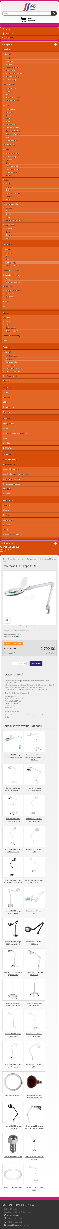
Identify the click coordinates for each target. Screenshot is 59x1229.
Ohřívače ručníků (12, 331)
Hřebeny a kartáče (12, 166)
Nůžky (5, 530)
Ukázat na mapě (12, 1215)
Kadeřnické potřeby (11, 469)
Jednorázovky (8, 520)
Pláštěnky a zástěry (12, 169)
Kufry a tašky (10, 109)
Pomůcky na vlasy (12, 128)
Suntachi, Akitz (11, 88)
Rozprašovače (11, 125)
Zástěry (8, 115)
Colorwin (9, 235)
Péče (5, 438)
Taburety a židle (11, 362)
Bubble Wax (8, 448)
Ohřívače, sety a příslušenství (15, 433)
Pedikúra (6, 347)
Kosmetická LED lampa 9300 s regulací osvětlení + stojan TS (34, 757)
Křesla (8, 58)
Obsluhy (9, 196)
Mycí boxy (9, 61)
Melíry (8, 238)
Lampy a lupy (11, 262)
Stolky (8, 190)
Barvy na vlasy (9, 225)
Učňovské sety (9, 145)
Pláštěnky (9, 112)
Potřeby (6, 105)
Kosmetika (7, 244)
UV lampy (7, 397)
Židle (7, 256)
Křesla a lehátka (11, 356)
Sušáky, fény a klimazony (14, 73)
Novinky (7, 33)
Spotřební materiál (10, 376)
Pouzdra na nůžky (12, 101)
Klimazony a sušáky (13, 193)
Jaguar (8, 94)
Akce (6, 29)
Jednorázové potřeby (13, 134)
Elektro (6, 510)
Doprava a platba (6, 549)
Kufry (5, 306)
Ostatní (8, 91)
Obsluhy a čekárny (12, 67)
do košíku (36, 663)
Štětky (8, 137)
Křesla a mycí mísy (12, 153)
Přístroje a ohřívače (12, 265)
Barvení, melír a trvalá (13, 131)
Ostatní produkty (11, 140)
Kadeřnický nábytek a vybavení (15, 474)
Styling (8, 214)
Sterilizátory (10, 359)
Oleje (5, 340)
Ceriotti (6, 180)
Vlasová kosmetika (10, 204)
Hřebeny (9, 118)
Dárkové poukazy (10, 459)
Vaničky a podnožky (13, 371)
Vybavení (7, 54)
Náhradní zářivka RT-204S (13, 1187)
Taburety (9, 64)
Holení (8, 175)
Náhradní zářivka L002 (13, 1095)
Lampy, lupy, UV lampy (14, 368)
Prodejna (3, 551)
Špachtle (6, 443)
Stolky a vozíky (11, 70)
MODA (8, 199)
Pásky (5, 428)
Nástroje (6, 381)
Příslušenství (10, 294)
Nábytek (6, 318)
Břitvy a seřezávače (12, 97)
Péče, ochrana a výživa (14, 220)
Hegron (8, 217)
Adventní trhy (8, 500)
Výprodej (7, 37)
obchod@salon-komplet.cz (17, 1225)
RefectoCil (7, 287)
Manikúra (7, 387)
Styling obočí (10, 297)
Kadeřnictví (7, 49)
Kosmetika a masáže (11, 484)
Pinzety (8, 279)
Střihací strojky (11, 80)
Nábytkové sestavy (12, 76)
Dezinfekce (7, 454)
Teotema (9, 208)
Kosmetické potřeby (11, 275)
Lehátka (8, 253)
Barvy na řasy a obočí (13, 290)
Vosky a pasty (8, 423)
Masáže (6, 313)
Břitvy (8, 163)
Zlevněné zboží (9, 464)
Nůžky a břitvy (8, 84)
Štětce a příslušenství (13, 282)
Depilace (6, 418)
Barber (6, 150)
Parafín (6, 301)
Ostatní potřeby (11, 172)
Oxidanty (9, 232)
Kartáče (8, 121)
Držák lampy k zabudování (13, 1157)
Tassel (8, 211)
